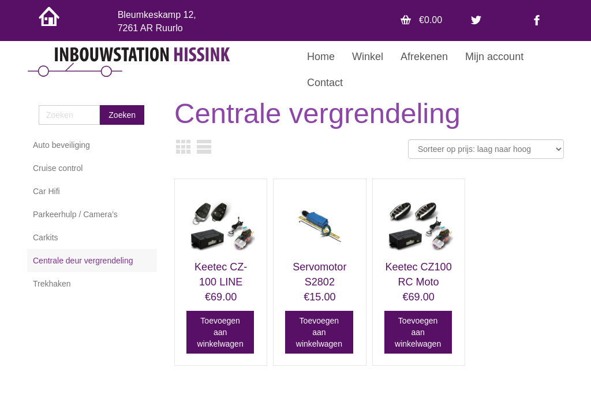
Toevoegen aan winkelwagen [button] (220, 332)
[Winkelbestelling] (486, 149)
